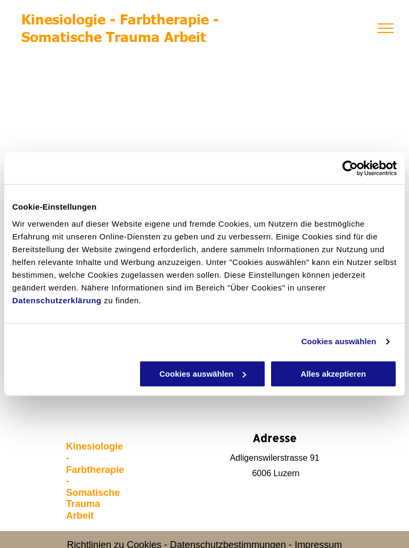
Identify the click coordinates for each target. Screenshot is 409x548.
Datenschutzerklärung (57, 300)
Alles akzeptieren (333, 373)
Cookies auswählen (339, 341)
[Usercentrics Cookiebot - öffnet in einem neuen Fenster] (350, 168)
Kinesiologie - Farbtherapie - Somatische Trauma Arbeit (120, 27)
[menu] (385, 28)
